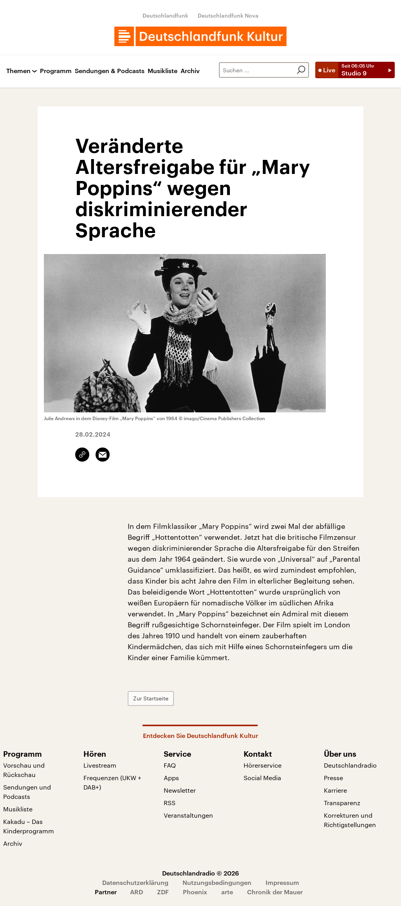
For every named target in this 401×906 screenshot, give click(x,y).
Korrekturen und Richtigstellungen (350, 819)
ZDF (163, 891)
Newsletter (180, 790)
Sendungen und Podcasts (27, 791)
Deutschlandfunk (165, 15)
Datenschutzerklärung (135, 882)
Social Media (262, 777)
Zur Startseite (150, 698)
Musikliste (162, 71)
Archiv (190, 71)
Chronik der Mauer (275, 891)
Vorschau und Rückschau (24, 769)
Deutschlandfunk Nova (228, 15)
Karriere (335, 790)
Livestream (99, 765)
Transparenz (342, 802)
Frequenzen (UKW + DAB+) (112, 782)
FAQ (170, 765)
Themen (18, 71)
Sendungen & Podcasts (110, 71)
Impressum (282, 882)
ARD (136, 891)
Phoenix (195, 891)
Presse (333, 777)
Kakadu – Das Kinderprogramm (28, 826)
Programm (56, 71)
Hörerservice (263, 765)
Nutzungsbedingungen (216, 882)
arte (227, 891)
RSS (169, 802)
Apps (171, 777)
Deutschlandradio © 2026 (200, 873)
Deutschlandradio (350, 765)
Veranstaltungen (188, 815)
